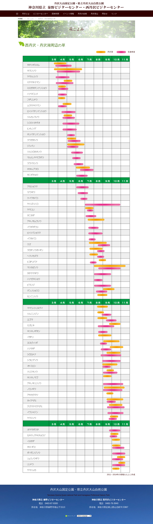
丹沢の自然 (82, 14)
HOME (20, 19)
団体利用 (55, 14)
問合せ (104, 14)
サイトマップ (71, 516)
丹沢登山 (94, 14)
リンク (114, 14)
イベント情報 (68, 14)
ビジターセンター (40, 14)
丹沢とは (25, 14)
